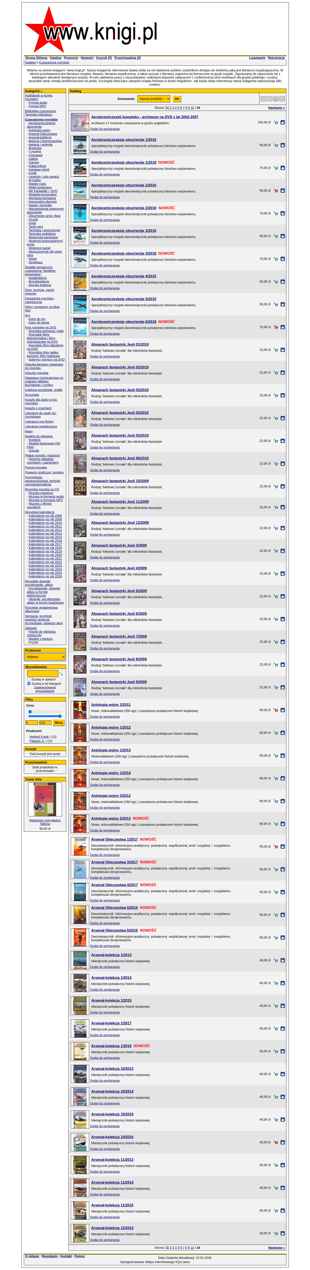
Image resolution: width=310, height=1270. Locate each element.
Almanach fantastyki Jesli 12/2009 (120, 523)
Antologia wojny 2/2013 (111, 818)
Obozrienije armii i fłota (44, 216)
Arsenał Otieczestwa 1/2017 (114, 839)
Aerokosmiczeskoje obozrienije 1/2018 (123, 162)
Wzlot (33, 259)
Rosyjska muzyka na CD (42, 489)
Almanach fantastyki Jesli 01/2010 (120, 344)
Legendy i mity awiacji (44, 176)
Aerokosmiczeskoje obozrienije (41, 124)
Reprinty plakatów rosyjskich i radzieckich (43, 460)
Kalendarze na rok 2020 (45, 555)
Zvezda (34, 450)
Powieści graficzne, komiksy (44, 472)
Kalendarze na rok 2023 (45, 565)
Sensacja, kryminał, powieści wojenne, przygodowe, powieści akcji (44, 619)
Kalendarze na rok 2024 (45, 569)
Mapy (29, 431)
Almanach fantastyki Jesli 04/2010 (120, 413)
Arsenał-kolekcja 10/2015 (112, 1114)
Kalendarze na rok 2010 (45, 523)
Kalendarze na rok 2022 (45, 562)
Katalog (55, 58)
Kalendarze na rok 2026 (45, 576)
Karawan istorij (39, 169)
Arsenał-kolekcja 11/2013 (112, 1160)
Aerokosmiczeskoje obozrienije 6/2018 (123, 322)
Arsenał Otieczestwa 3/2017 (114, 862)
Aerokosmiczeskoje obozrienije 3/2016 (123, 231)
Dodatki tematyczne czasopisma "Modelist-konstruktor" (40, 270)
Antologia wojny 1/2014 (111, 773)
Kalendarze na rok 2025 (45, 573)
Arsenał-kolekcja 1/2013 (111, 955)
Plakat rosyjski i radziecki (42, 455)
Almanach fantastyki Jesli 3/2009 (119, 545)
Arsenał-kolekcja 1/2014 (111, 978)
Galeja (33, 159)
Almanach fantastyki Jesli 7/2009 (119, 636)
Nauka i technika (40, 205)
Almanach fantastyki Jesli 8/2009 (119, 659)
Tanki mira (36, 226)
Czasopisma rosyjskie (54, 62)
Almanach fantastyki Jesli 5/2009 (119, 591)
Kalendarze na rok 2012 (45, 530)
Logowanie (257, 58)
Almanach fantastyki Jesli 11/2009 (120, 502)
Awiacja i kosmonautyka (45, 141)
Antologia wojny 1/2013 (111, 750)
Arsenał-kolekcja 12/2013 (112, 1228)
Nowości (87, 58)
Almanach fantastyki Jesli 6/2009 (119, 614)
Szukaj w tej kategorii (46, 683)
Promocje (71, 58)
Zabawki (31, 628)
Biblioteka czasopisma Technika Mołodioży (40, 112)
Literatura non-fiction (39, 421)
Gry (27, 315)
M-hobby (35, 180)
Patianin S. (37, 741)
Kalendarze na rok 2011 (45, 526)
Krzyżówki (32, 395)
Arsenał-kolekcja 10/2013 (112, 1069)
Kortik (33, 173)
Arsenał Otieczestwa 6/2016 (114, 930)
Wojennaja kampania (43, 237)
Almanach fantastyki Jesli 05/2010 (120, 435)
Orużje (33, 219)
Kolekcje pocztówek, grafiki (44, 390)
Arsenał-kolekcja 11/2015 (112, 1205)
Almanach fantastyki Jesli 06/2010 (120, 458)
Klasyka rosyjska (36, 373)
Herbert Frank (39, 736)
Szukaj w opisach (44, 679)
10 (192, 108)
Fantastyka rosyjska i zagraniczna (39, 300)
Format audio (38, 102)
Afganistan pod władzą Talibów (45, 822)
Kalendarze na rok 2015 (45, 537)
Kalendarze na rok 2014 (45, 533)
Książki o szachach (38, 408)
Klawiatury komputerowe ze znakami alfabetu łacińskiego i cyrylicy (44, 381)
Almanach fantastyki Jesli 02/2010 (120, 367)
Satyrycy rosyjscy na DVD (47, 359)
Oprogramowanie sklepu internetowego (147, 1262)
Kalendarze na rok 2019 (45, 551)
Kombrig (34, 440)
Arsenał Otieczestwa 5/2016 (114, 908)
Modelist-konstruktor (43, 194)
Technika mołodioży (42, 234)
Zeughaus (36, 262)
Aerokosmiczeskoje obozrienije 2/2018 (123, 208)
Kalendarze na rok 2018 (45, 548)
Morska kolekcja (40, 285)
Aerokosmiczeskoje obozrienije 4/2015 (123, 276)
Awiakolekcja (38, 278)
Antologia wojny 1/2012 (111, 727)
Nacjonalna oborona (43, 201)
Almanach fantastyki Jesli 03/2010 (120, 390)
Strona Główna (36, 58)
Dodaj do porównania (105, 129)
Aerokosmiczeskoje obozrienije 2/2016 (123, 185)
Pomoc (79, 1256)
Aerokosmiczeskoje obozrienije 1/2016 (123, 140)
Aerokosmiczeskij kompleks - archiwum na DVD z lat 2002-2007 (144, 117)
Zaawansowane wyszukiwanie (45, 689)
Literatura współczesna (41, 426)
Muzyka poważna (41, 493)
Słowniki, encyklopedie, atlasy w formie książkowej (45, 600)
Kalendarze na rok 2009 (45, 519)
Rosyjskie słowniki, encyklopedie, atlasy (39, 583)
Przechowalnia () (127, 58)
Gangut (34, 162)
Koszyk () (104, 58)
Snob (32, 223)
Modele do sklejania (39, 436)
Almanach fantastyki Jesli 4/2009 (119, 568)
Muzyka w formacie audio (46, 496)
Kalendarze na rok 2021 (45, 558)
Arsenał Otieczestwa (43, 134)
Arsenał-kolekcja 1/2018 (111, 1046)
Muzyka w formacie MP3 (46, 500)
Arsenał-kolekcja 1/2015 (111, 1000)
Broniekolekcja (39, 281)
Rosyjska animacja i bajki (46, 331)
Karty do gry (37, 319)
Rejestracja (276, 58)
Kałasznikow (37, 166)
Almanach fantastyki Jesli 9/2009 (119, 682)
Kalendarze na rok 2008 (45, 515)
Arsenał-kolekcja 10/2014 (112, 1091)
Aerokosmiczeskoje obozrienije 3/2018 (123, 253)
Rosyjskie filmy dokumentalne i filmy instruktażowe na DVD (42, 338)
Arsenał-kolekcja (40, 137)
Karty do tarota (39, 322)
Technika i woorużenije (44, 230)
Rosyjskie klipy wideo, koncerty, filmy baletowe (43, 354)
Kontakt (66, 1256)
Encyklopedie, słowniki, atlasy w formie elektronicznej (44, 592)
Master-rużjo (37, 184)
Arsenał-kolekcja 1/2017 (111, 1023)
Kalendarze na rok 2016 (45, 540)
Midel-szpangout (40, 187)
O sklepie (32, 1256)
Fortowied (35, 155)
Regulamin (50, 1256)
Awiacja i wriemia (40, 144)
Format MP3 (37, 106)
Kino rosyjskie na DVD (40, 327)
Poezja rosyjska (36, 467)
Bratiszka (35, 148)
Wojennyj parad (39, 248)
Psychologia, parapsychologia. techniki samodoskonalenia (42, 481)
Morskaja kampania (42, 198)
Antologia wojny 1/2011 (111, 705)
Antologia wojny (39, 130)
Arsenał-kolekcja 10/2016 (112, 1137)
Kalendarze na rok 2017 (45, 544)
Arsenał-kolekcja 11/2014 (112, 1182)
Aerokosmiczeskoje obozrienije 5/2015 (123, 299)
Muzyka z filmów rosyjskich (39, 505)
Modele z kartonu (41, 639)
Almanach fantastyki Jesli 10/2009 (120, 481)
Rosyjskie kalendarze (40, 512)
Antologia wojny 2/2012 (111, 796)
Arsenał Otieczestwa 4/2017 (114, 885)
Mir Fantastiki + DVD (43, 191)
